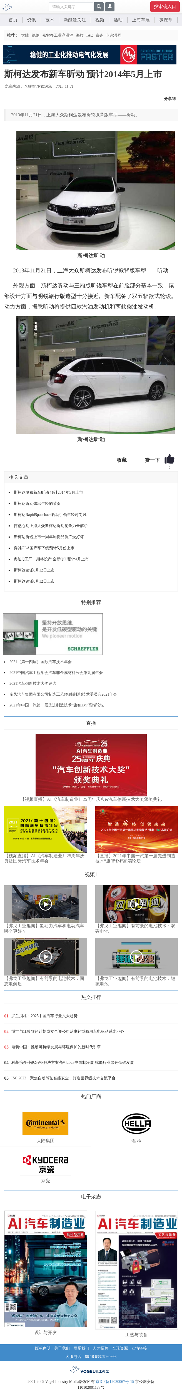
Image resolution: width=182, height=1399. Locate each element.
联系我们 (81, 1348)
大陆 (25, 35)
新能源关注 (75, 19)
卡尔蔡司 (114, 35)
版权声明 (43, 1348)
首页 (13, 19)
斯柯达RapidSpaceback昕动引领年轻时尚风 (50, 515)
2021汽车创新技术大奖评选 (32, 683)
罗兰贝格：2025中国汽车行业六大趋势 (44, 1016)
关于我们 (62, 1348)
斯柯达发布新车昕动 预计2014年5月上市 (48, 492)
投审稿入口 (165, 6)
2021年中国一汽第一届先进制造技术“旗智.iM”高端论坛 (56, 705)
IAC (89, 35)
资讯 (31, 19)
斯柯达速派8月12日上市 (34, 570)
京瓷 (99, 35)
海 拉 (136, 1141)
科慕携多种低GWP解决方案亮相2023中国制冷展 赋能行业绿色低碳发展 (72, 1062)
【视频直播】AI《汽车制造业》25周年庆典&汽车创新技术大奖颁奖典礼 (91, 799)
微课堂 (166, 19)
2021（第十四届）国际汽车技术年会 (40, 662)
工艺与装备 (136, 1334)
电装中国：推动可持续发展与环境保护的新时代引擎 (56, 1047)
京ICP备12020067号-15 (115, 1382)
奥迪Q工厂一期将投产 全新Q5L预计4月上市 (51, 559)
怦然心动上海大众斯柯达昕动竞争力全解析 (51, 526)
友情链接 (139, 1348)
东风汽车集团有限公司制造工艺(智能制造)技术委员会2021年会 (63, 694)
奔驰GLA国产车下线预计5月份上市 (44, 548)
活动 (118, 19)
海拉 (80, 35)
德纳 (35, 35)
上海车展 (141, 19)
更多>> (10, 721)
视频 (99, 19)
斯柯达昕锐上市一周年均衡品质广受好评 (49, 537)
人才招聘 (100, 1348)
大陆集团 (45, 1140)
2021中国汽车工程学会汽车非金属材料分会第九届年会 (56, 673)
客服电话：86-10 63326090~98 (91, 1357)
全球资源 (120, 1348)
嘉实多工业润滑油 (57, 35)
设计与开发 (45, 1332)
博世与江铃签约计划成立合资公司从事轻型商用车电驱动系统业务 (67, 1031)
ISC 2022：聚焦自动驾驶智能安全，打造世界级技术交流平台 (63, 1078)
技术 (49, 19)
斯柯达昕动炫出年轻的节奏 (37, 504)
